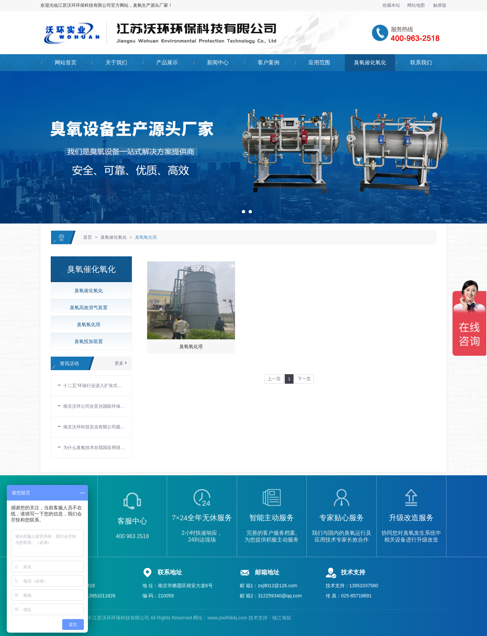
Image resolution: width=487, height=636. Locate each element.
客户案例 (268, 62)
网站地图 (416, 5)
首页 (87, 237)
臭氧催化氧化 (370, 62)
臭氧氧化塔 (146, 237)
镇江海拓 (281, 617)
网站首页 (65, 62)
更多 (119, 363)
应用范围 (319, 62)
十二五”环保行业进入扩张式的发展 (94, 385)
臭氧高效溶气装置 (89, 307)
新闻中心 (218, 62)
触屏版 (439, 5)
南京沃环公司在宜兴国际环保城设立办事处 (94, 406)
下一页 (304, 378)
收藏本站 (391, 5)
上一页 (274, 378)
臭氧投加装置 (88, 341)
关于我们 (116, 62)
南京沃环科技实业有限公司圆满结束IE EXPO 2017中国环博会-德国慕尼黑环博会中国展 (94, 426)
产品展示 (167, 62)
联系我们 (421, 62)
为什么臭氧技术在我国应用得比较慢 (94, 447)
